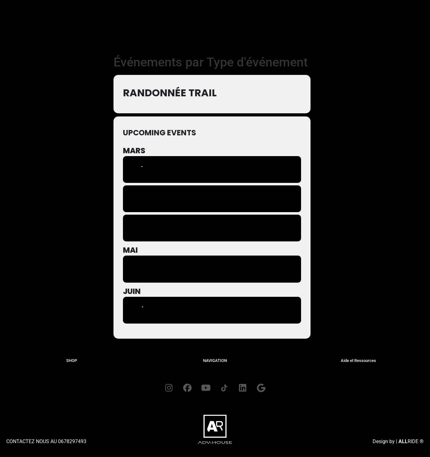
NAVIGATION (215, 360)
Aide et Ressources (358, 360)
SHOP (71, 360)
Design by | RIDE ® (398, 442)
